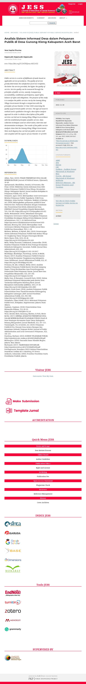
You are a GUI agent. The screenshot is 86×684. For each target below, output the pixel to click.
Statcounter (37, 376)
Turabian (59, 187)
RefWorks (59, 180)
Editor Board (43, 455)
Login (80, 4)
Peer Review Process (43, 450)
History (43, 498)
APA (57, 163)
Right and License (43, 468)
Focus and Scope (43, 446)
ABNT (58, 160)
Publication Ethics (43, 463)
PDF (58, 93)
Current (41, 18)
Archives (52, 18)
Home (6, 32)
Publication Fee (43, 476)
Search (52, 23)
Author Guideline (43, 459)
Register (71, 4)
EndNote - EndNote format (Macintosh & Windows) (66, 170)
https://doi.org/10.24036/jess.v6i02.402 (23, 64)
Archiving (43, 472)
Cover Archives (43, 502)
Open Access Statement (43, 481)
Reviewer (43, 489)
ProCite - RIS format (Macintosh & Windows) (65, 177)
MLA (57, 174)
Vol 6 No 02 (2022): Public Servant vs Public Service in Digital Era (45, 32)
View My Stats (47, 376)
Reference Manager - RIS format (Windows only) (65, 184)
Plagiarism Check (43, 485)
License (56, 224)
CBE (57, 167)
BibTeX (58, 165)
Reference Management (43, 494)
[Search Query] (39, 23)
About (62, 18)
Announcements (26, 18)
